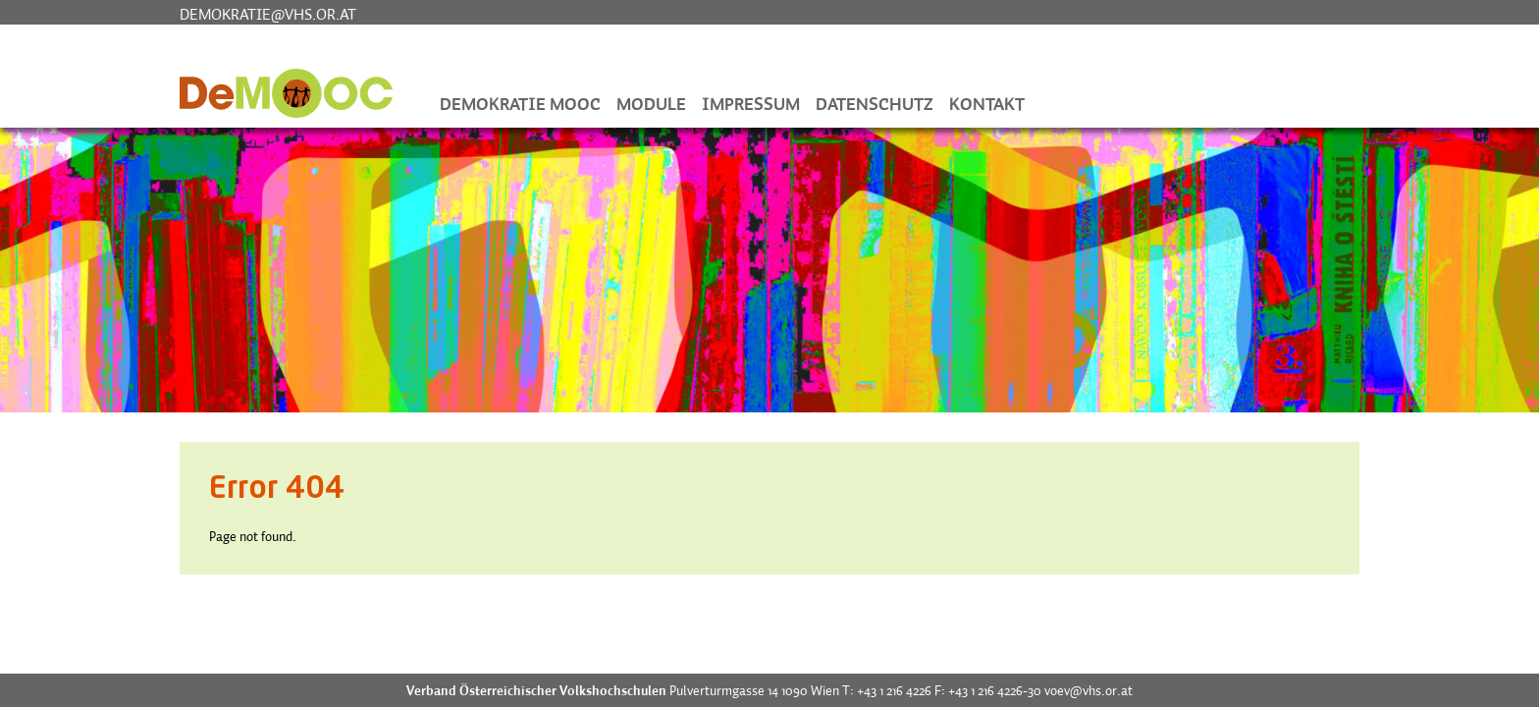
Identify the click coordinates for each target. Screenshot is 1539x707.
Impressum (751, 103)
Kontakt (987, 103)
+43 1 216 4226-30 (994, 690)
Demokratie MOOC (520, 103)
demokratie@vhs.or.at (268, 14)
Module (651, 103)
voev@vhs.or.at (1088, 690)
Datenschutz (874, 103)
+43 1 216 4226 (894, 690)
